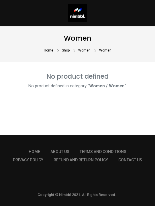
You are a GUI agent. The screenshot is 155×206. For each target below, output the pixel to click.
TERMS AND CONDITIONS (103, 151)
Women (84, 50)
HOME (34, 151)
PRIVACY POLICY (28, 160)
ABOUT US (59, 151)
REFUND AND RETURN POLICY (81, 160)
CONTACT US (130, 160)
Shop (66, 50)
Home (48, 50)
